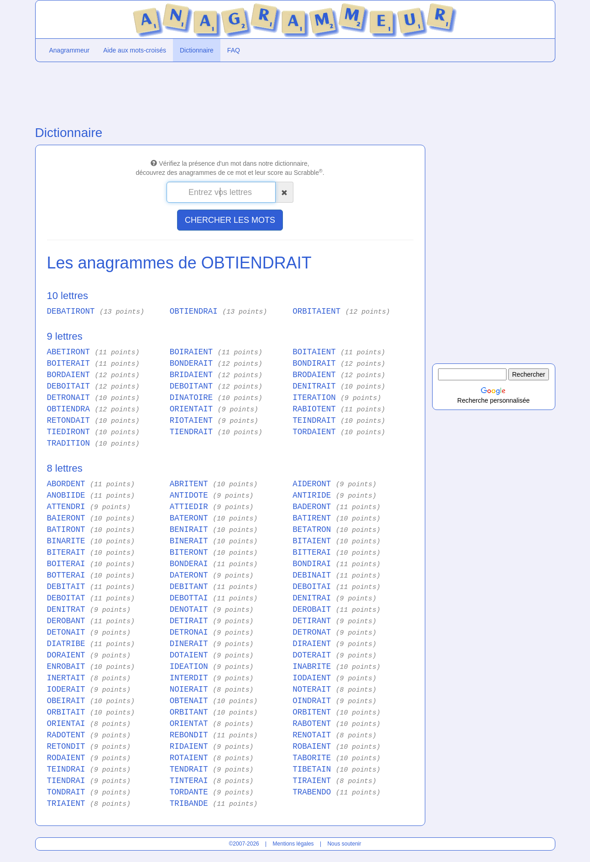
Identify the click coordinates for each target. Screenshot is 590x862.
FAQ (233, 50)
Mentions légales (293, 844)
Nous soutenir (344, 844)
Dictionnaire (197, 50)
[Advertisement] (230, 91)
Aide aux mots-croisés (134, 50)
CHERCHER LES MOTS (230, 220)
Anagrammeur (69, 50)
